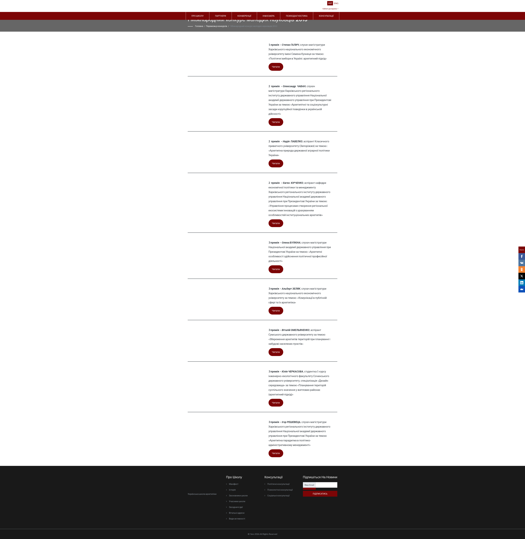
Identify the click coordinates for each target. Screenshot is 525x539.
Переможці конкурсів (216, 26)
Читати (276, 66)
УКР (330, 3)
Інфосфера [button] (268, 16)
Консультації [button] (326, 16)
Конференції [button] (244, 16)
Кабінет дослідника (330, 9)
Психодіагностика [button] (297, 16)
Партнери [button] (220, 16)
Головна (199, 26)
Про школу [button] (197, 16)
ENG (336, 3)
